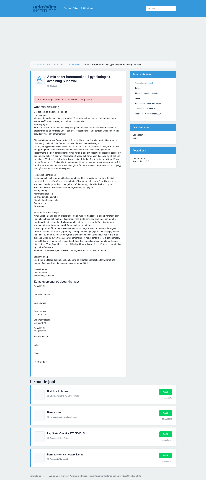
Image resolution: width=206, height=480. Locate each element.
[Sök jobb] (161, 8)
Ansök (165, 392)
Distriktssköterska (58, 391)
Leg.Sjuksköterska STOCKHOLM (66, 433)
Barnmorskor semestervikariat (65, 454)
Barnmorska (54, 412)
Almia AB (149, 83)
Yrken (77, 8)
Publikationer (88, 8)
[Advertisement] (103, 39)
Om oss (68, 8)
